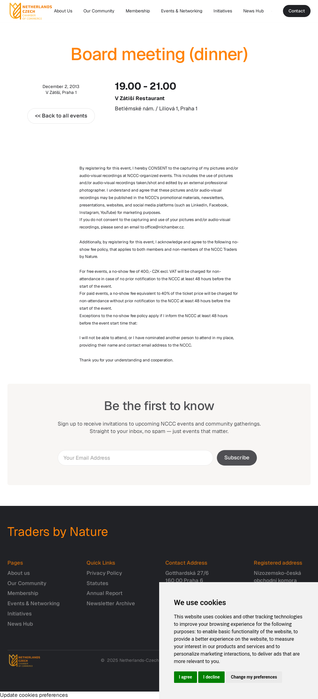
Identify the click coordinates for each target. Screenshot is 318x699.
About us (18, 576)
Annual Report (105, 596)
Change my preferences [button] (254, 677)
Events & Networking (181, 11)
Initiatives (222, 11)
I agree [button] (185, 677)
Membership (138, 11)
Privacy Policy (104, 576)
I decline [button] (211, 677)
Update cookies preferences (34, 695)
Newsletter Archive (111, 606)
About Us (63, 11)
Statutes (97, 586)
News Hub (253, 11)
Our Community (98, 11)
